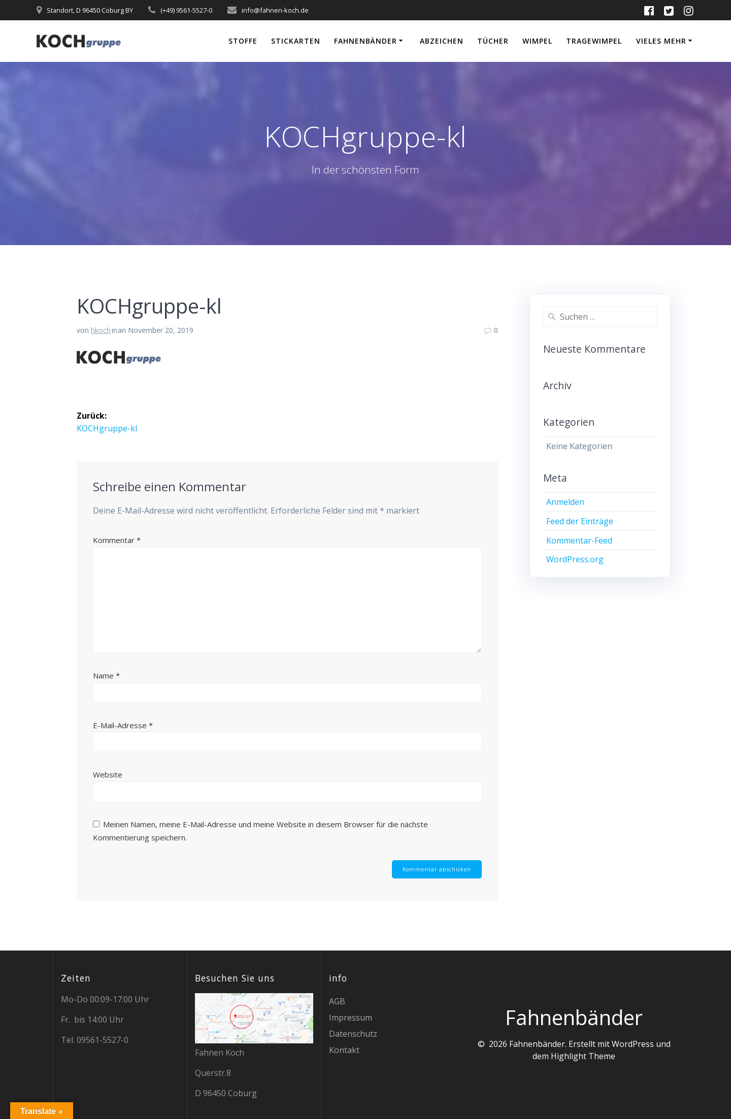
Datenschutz (353, 1033)
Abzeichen (441, 41)
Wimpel (537, 41)
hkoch (101, 330)
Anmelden (565, 501)
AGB (337, 1001)
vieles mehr (661, 41)
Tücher (493, 41)
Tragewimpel (594, 41)
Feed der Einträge (579, 521)
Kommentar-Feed (579, 540)
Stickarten (295, 41)
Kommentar (117, 539)
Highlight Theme (583, 1056)
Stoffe (242, 41)
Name (106, 675)
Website (107, 774)
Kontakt (344, 1050)
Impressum (350, 1017)
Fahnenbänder (365, 41)
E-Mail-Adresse (123, 725)
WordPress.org (575, 559)
